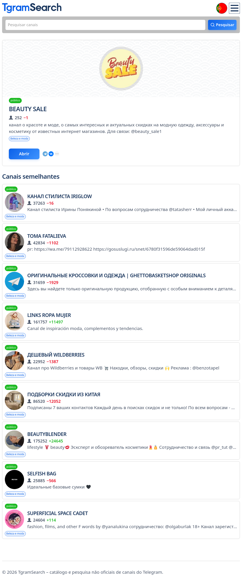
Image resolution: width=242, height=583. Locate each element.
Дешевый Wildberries (55, 364)
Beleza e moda (22, 140)
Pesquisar (223, 25)
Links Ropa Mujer (49, 323)
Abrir (28, 157)
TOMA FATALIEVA (46, 241)
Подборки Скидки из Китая (63, 405)
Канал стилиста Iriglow (59, 200)
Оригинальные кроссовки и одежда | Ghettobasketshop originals (116, 282)
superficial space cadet (57, 527)
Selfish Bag (41, 486)
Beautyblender (46, 445)
